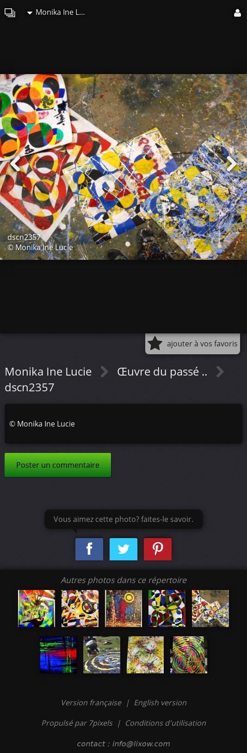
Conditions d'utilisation (165, 723)
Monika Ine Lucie (59, 12)
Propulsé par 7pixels (76, 723)
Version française (92, 702)
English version (160, 702)
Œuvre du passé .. (163, 371)
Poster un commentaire (57, 465)
